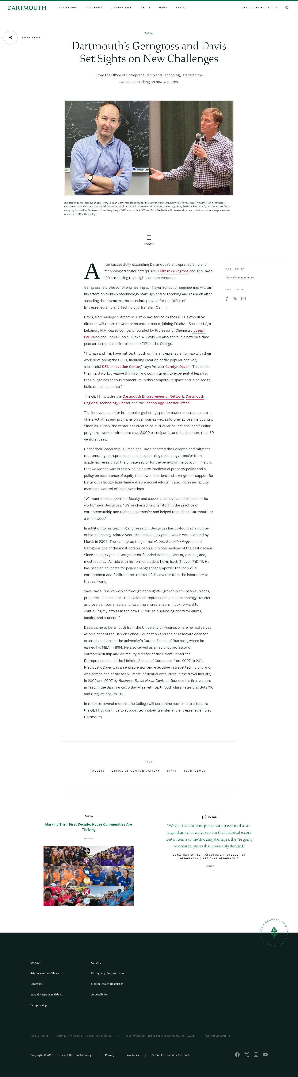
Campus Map (38, 1005)
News (163, 7)
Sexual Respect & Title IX (46, 994)
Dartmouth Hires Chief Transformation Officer (84, 1035)
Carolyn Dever (177, 366)
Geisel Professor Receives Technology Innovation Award (159, 1035)
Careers (96, 962)
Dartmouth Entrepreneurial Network (153, 396)
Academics (94, 7)
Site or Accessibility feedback (170, 1055)
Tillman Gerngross (173, 271)
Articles (149, 33)
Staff (172, 770)
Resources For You (260, 7)
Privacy (110, 1055)
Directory (36, 984)
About (146, 7)
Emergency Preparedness (107, 973)
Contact (35, 962)
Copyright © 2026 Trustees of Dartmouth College (61, 1055)
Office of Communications (136, 770)
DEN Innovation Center (121, 366)
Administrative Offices (44, 973)
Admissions (67, 7)
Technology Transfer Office (167, 402)
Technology (195, 770)
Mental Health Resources (107, 984)
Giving (181, 7)
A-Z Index (133, 1055)
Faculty (98, 770)
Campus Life (122, 7)
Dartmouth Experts (218, 1035)
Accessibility (99, 994)
